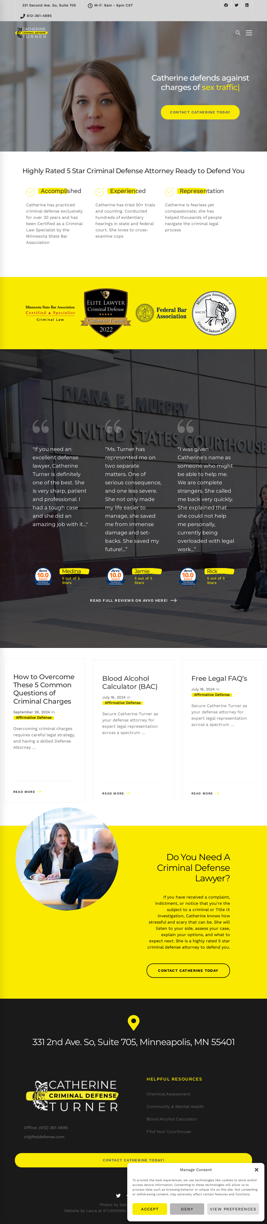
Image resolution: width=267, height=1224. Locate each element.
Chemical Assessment (168, 1094)
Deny (187, 1209)
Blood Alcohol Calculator (172, 1119)
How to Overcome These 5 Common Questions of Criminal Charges (43, 708)
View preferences (233, 1209)
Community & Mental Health (175, 1106)
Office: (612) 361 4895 (46, 1127)
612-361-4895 (36, 16)
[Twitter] (118, 1196)
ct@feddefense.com (44, 1136)
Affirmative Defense (34, 737)
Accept (150, 1209)
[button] (256, 1169)
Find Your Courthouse (169, 1131)
